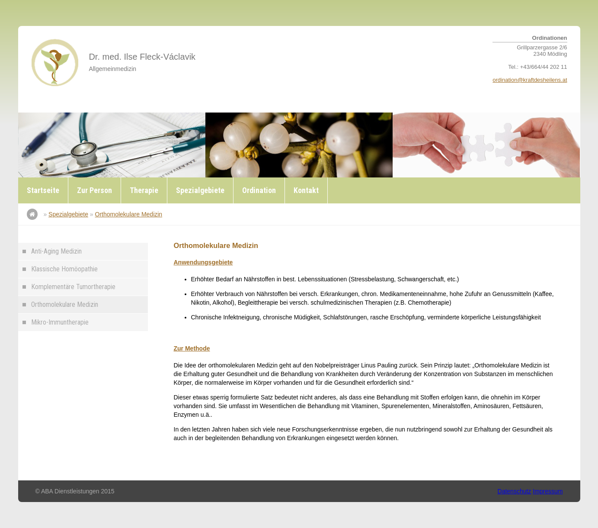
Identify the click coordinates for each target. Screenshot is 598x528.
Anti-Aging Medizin (56, 251)
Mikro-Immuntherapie (60, 322)
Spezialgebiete (200, 190)
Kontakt (306, 190)
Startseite (43, 190)
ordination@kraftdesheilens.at (529, 80)
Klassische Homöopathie (64, 269)
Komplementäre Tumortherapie (73, 287)
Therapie (144, 190)
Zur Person (94, 190)
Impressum (548, 491)
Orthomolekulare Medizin (129, 214)
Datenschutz (514, 491)
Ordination (259, 190)
